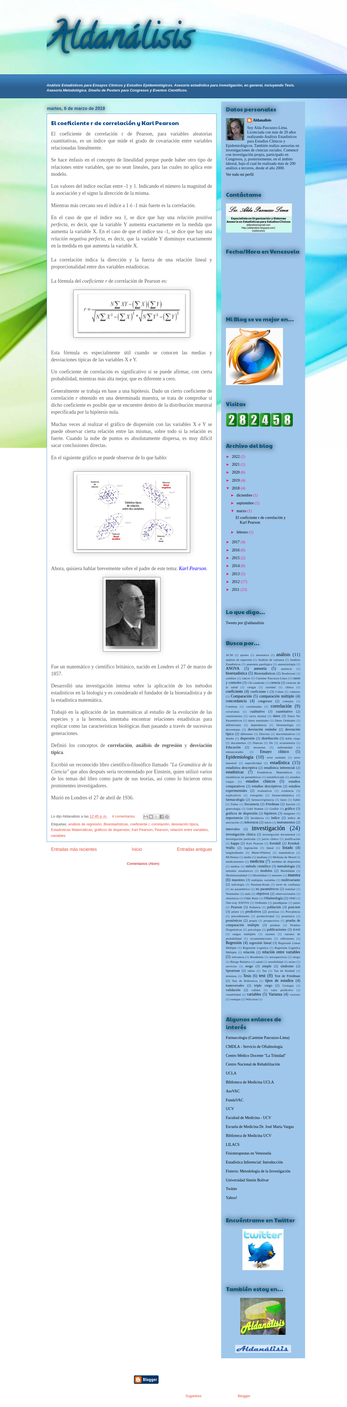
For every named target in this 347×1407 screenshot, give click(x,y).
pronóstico (288, 916)
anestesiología (286, 664)
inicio (268, 822)
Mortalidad (259, 875)
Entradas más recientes (74, 849)
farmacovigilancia (262, 799)
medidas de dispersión (286, 861)
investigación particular (241, 839)
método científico (258, 866)
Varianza (275, 994)
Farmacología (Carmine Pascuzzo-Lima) (258, 1038)
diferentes (246, 734)
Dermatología (285, 725)
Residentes (256, 957)
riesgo (296, 957)
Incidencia (257, 818)
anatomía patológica (259, 664)
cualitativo (257, 711)
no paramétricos (267, 889)
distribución (269, 738)
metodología (286, 866)
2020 (236, 472)
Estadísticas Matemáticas (71, 830)
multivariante (290, 880)
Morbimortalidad (236, 875)
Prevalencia (292, 911)
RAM (296, 929)
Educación (233, 747)
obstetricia (232, 898)
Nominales (232, 893)
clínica (289, 687)
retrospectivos (278, 957)
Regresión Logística (255, 947)
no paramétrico (240, 889)
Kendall (275, 843)
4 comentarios (123, 816)
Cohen (279, 691)
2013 (236, 574)
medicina (257, 861)
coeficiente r (139, 824)
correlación (160, 824)
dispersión (247, 738)
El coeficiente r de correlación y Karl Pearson (115, 123)
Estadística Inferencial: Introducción (254, 1162)
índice (275, 818)
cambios (231, 678)
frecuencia (251, 804)
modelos (266, 871)
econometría (287, 743)
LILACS (233, 1145)
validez (255, 990)
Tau (264, 970)
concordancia (236, 701)
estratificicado (275, 777)
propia (253, 920)
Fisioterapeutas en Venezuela (248, 1153)
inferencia (251, 822)
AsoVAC (233, 1091)
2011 (236, 589)
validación (233, 990)
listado (287, 848)
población (274, 907)
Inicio (137, 849)
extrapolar (256, 795)
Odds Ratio (251, 898)
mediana (262, 857)
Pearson (161, 830)
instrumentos (286, 822)
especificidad (253, 763)
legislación (251, 847)
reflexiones (287, 938)
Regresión (234, 943)
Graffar (274, 808)
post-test (294, 907)
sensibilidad (275, 961)
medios (235, 866)
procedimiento (240, 916)
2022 (236, 457)
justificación (292, 839)
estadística (280, 762)
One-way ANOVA (237, 902)
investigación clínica (241, 834)
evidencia (288, 790)
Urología (288, 985)
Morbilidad (287, 870)
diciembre (245, 495)
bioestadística (236, 673)
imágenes (289, 813)
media (247, 857)
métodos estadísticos (239, 870)
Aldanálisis (119, 41)
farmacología (235, 800)
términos (231, 976)
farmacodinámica (283, 795)
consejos (288, 701)
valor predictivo (282, 990)
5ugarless (193, 1396)
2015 (236, 558)
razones (270, 934)
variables (58, 836)
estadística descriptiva (241, 768)
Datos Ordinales (285, 720)
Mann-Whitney (261, 852)
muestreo (238, 880)
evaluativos (265, 790)
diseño (230, 738)
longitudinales (235, 852)
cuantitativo (284, 711)
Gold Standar (254, 808)
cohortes (295, 691)
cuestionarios (234, 716)
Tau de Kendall (284, 970)
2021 (236, 464)
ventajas (235, 999)
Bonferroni (289, 673)
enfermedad (285, 747)
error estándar (276, 757)
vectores (295, 994)
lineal (269, 847)
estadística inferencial (279, 768)
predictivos (253, 912)
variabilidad (233, 994)
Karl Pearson (142, 830)
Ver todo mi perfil (240, 174)
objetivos (262, 894)
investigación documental (279, 834)
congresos (265, 701)
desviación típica (184, 824)
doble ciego (292, 738)
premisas (273, 911)
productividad (265, 916)
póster (235, 911)
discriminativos (285, 734)
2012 (236, 582)
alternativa (262, 655)
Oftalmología (273, 898)
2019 (236, 480)
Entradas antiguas (194, 849)
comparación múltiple (276, 696)
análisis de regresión (84, 824)
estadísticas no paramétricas (243, 777)
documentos (238, 743)
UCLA (231, 1073)
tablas (251, 970)
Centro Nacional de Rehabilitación (253, 1064)
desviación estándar (262, 729)
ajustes (244, 655)
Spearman (233, 971)
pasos (296, 902)
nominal (290, 889)
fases (283, 799)
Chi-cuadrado (256, 682)
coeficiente (234, 691)
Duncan (258, 743)
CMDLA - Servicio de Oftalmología (254, 1047)
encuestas (259, 747)
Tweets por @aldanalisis (245, 623)
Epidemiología (240, 757)
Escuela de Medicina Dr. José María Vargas (260, 1127)
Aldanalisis (262, 120)
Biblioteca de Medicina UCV (249, 1136)
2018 (236, 488)
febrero (243, 532)
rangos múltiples (243, 934)
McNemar (232, 857)
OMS (292, 898)
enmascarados (235, 751)
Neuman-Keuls (260, 884)
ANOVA (233, 668)
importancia (234, 818)
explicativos (233, 795)
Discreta (264, 734)
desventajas (233, 729)
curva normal (257, 716)
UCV (230, 1109)
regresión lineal (260, 943)
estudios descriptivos (267, 786)
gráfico (290, 809)
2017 (236, 542)
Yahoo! (231, 1198)
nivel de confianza (288, 884)
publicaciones (276, 929)
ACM (229, 655)
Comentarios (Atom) (143, 863)
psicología (254, 929)
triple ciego (263, 985)
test (262, 975)
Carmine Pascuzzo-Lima (271, 678)
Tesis (247, 976)
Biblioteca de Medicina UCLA (250, 1082)
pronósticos (234, 921)
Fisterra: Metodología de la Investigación (258, 1171)
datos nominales (258, 720)
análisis (283, 654)
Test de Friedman (287, 976)
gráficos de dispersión (111, 830)
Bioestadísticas (115, 824)
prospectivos (272, 920)
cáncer (246, 678)
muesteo (277, 875)
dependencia (258, 725)
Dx (271, 743)
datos (276, 716)
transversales (235, 985)
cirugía (251, 687)
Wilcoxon (252, 999)
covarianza (232, 711)
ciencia (275, 683)
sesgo (249, 966)
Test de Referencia (245, 980)
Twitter (231, 1189)
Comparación (241, 696)
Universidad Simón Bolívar (247, 1180)
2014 (236, 566)
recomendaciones (261, 938)
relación (249, 952)
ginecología (233, 808)
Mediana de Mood (284, 857)
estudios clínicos (260, 781)
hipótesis (270, 813)
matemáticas (286, 852)
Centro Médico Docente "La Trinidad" (256, 1056)
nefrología (238, 884)
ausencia (286, 668)
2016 (236, 550)
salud (259, 961)
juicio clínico (270, 839)
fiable (296, 799)
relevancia (238, 957)
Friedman (272, 804)
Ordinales (261, 902)
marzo (242, 511)
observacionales (285, 893)
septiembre (246, 503)
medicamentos (235, 861)
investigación (268, 828)
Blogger (244, 1396)
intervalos (233, 829)
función (290, 804)
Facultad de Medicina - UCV (249, 1118)
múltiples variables (263, 880)
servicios (231, 966)
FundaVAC (235, 1100)
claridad (271, 687)
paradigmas (280, 902)
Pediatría (255, 907)
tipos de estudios (279, 980)
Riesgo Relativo (240, 961)
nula (248, 893)
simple (267, 966)
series (292, 961)
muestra (294, 875)
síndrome (287, 966)
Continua (231, 706)
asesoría (260, 668)
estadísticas (235, 772)
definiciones (233, 725)
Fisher (235, 804)
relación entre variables (189, 830)
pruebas (275, 925)
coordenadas (254, 706)
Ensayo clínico (274, 752)
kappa (235, 843)
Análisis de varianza (271, 659)
